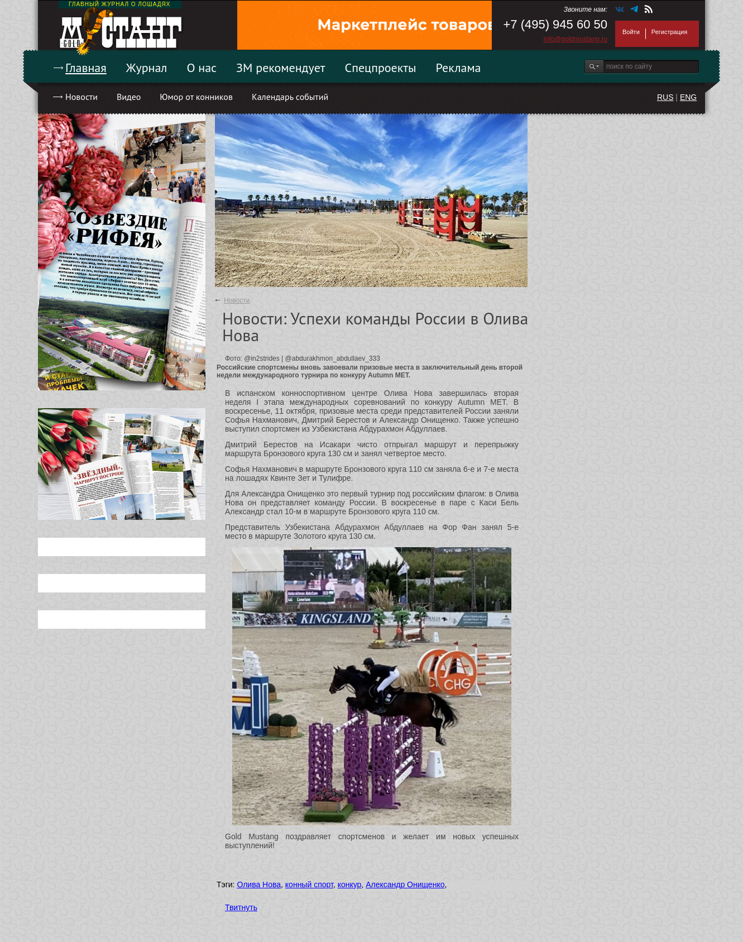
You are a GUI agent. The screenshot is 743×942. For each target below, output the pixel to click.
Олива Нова (259, 884)
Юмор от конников (196, 96)
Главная (86, 67)
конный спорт (309, 884)
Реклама (458, 67)
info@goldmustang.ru (575, 39)
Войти (631, 31)
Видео (129, 96)
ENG (688, 97)
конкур (350, 884)
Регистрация (669, 31)
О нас (201, 67)
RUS (665, 97)
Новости (81, 96)
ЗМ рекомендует (280, 67)
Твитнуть (241, 907)
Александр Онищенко (405, 884)
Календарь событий (290, 96)
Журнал (146, 67)
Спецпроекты (380, 67)
